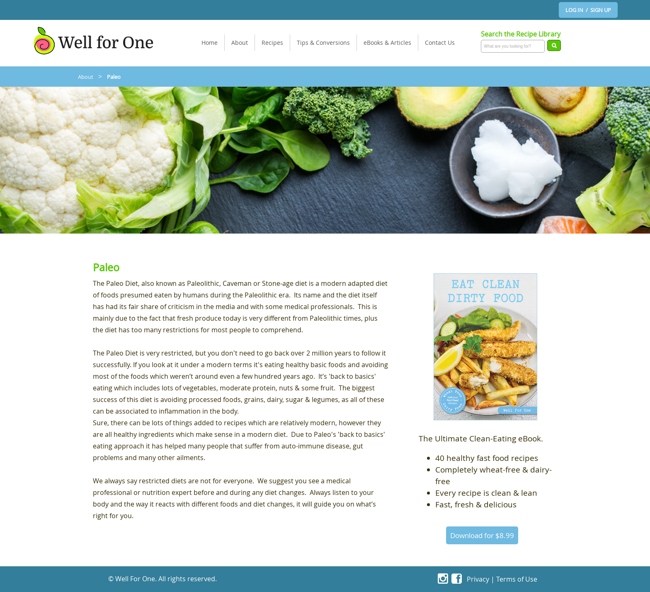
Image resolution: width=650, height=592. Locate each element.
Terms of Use (516, 579)
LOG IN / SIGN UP (588, 10)
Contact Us (440, 42)
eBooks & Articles (387, 42)
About (239, 42)
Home (209, 42)
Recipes (272, 42)
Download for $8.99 (482, 535)
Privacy (478, 579)
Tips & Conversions (323, 42)
